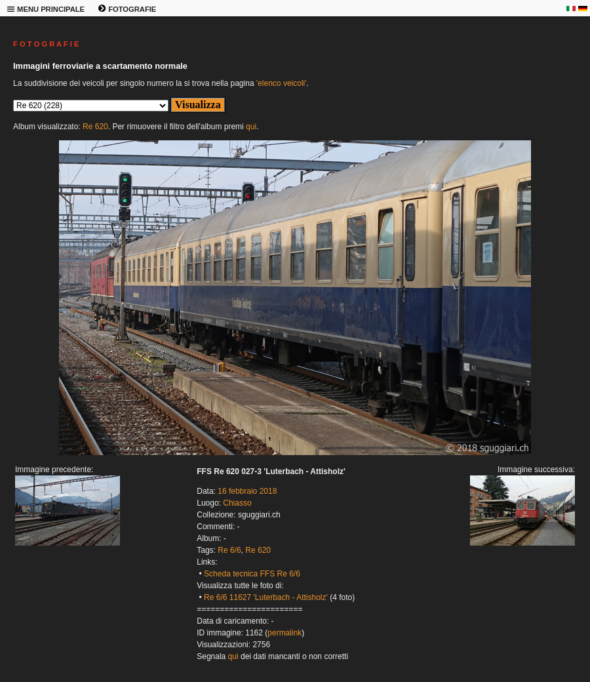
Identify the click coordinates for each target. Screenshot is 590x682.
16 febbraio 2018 (247, 491)
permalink (284, 632)
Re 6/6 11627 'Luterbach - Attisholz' (266, 597)
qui (251, 126)
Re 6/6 (229, 550)
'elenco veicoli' (281, 83)
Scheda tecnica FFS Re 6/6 (252, 573)
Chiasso (237, 503)
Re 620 (95, 126)
